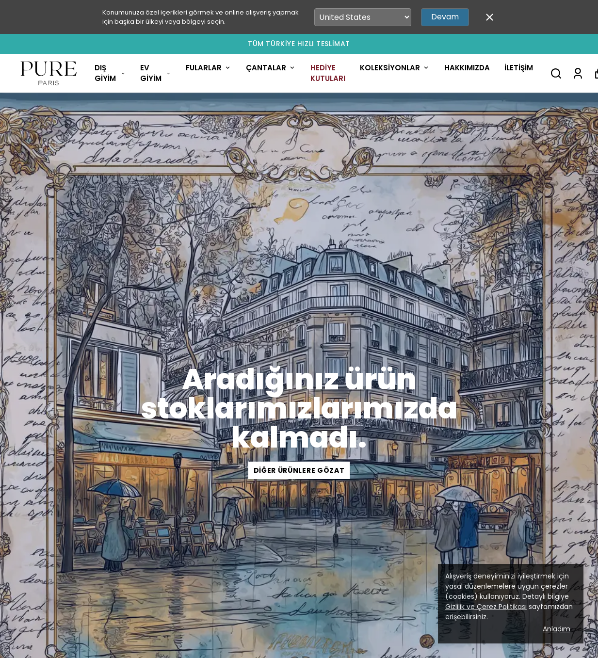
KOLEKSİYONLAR (395, 68)
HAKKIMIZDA (467, 68)
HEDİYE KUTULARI (327, 73)
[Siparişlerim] (578, 73)
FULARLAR (208, 68)
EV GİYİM (155, 73)
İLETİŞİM (518, 68)
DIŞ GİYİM (110, 73)
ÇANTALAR (271, 68)
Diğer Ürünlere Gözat (299, 470)
